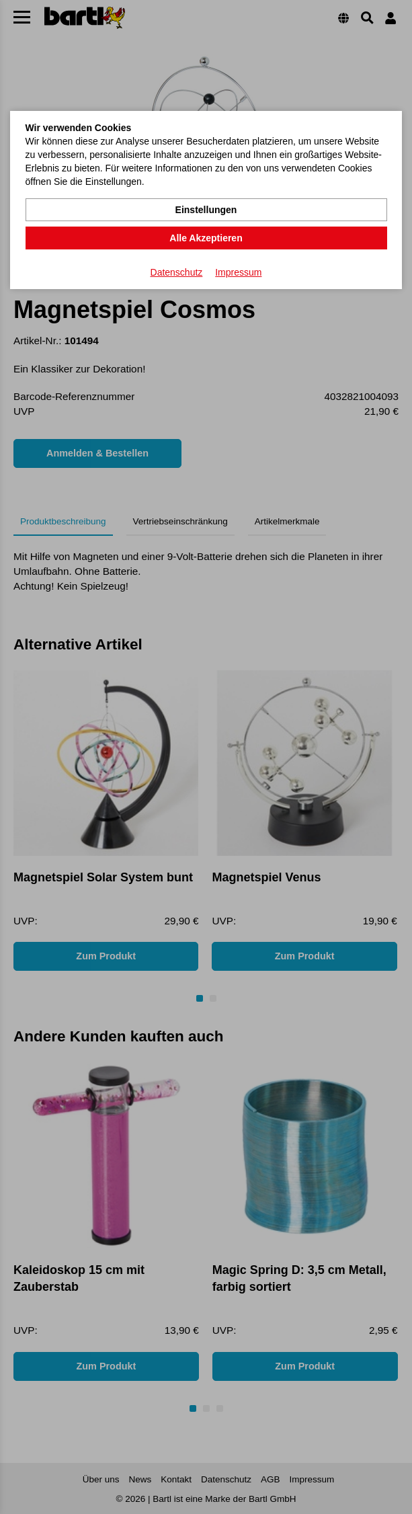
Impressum (238, 272)
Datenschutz (177, 272)
